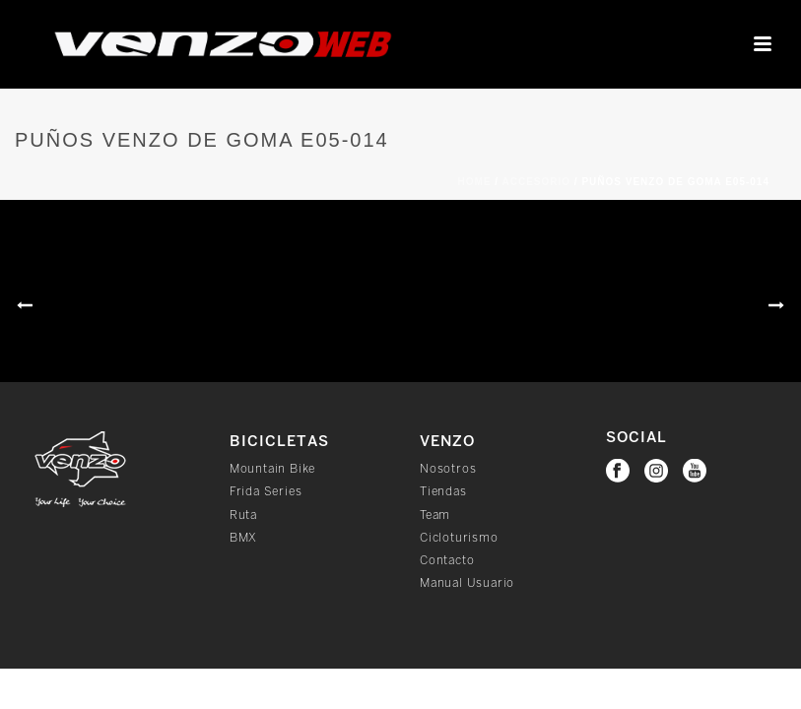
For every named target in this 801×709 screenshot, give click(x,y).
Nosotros (448, 469)
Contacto (447, 560)
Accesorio (536, 181)
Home (475, 181)
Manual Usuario (467, 583)
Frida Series (266, 491)
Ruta (243, 515)
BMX (243, 538)
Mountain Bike (272, 469)
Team (435, 515)
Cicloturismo (459, 538)
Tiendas (443, 491)
